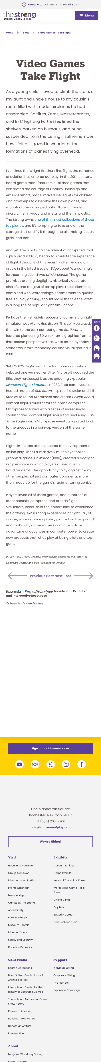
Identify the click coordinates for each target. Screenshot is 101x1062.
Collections (17, 960)
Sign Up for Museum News (50, 748)
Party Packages (17, 917)
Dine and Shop (17, 932)
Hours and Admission (21, 865)
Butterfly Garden (63, 914)
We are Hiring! (50, 841)
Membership (16, 895)
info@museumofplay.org (50, 827)
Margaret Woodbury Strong (25, 1054)
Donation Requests (20, 947)
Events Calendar (18, 888)
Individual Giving (63, 968)
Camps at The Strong (21, 902)
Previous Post (45, 576)
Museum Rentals (18, 925)
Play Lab (58, 907)
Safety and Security (20, 940)
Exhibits (60, 857)
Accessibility (15, 910)
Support (60, 960)
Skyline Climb (61, 900)
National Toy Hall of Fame (69, 880)
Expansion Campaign (66, 990)
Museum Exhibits (63, 865)
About (13, 1046)
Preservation (16, 1033)
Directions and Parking (22, 880)
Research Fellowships (21, 1018)
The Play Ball (61, 983)
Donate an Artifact (19, 1026)
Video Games (33, 610)
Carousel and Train (65, 922)
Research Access (19, 1011)
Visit (12, 857)
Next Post (60, 583)
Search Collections (20, 968)
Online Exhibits (62, 873)
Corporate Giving (64, 975)
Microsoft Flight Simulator (27, 384)
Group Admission (18, 873)
